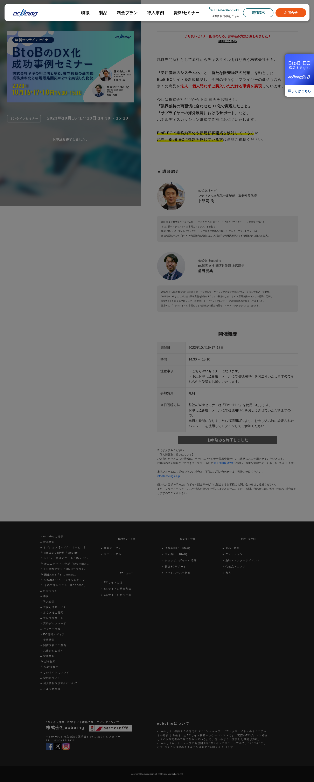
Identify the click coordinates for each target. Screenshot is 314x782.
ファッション (234, 554)
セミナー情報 (52, 628)
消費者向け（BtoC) (177, 548)
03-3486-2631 (226, 10)
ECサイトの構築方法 (117, 588)
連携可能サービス (54, 607)
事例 (46, 596)
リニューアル (112, 554)
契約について (52, 677)
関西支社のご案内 (54, 645)
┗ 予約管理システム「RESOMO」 (63, 585)
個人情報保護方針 (224, 463)
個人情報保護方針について (60, 683)
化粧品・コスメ (235, 566)
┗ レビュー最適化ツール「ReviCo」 (65, 558)
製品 (103, 13)
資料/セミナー (187, 13)
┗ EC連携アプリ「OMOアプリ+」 (63, 569)
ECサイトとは (113, 582)
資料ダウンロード (54, 623)
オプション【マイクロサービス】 (64, 547)
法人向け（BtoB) (176, 554)
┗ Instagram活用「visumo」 (60, 552)
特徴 (85, 13)
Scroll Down (150, 177)
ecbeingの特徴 (53, 536)
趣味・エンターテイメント (242, 560)
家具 (228, 572)
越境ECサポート (175, 566)
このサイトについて (56, 672)
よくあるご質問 (53, 612)
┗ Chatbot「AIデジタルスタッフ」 (64, 580)
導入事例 (155, 13)
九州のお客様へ (53, 650)
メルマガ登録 (52, 688)
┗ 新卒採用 (48, 661)
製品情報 (49, 541)
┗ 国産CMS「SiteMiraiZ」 (59, 574)
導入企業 (49, 601)
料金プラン (127, 13)
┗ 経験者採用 (49, 667)
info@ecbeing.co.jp (168, 476)
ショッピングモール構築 (180, 560)
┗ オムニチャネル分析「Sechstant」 (65, 563)
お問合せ (291, 12)
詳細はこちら (227, 41)
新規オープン (112, 548)
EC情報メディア (54, 634)
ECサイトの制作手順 (117, 594)
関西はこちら (231, 16)
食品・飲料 (232, 548)
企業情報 (217, 16)
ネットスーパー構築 (178, 572)
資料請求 (258, 12)
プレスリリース (53, 618)
